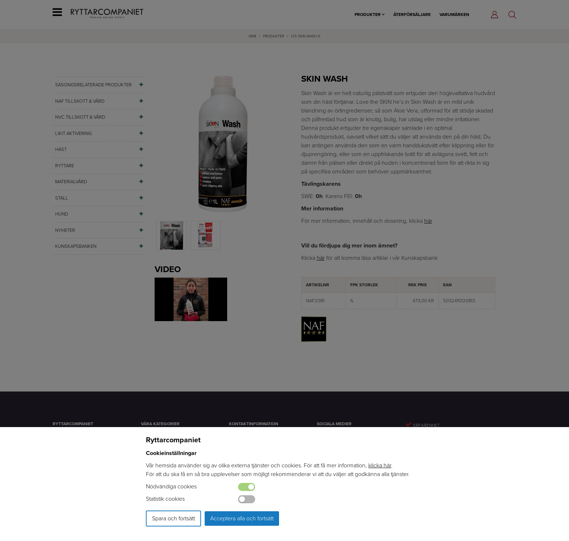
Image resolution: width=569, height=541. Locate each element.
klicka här (379, 465)
